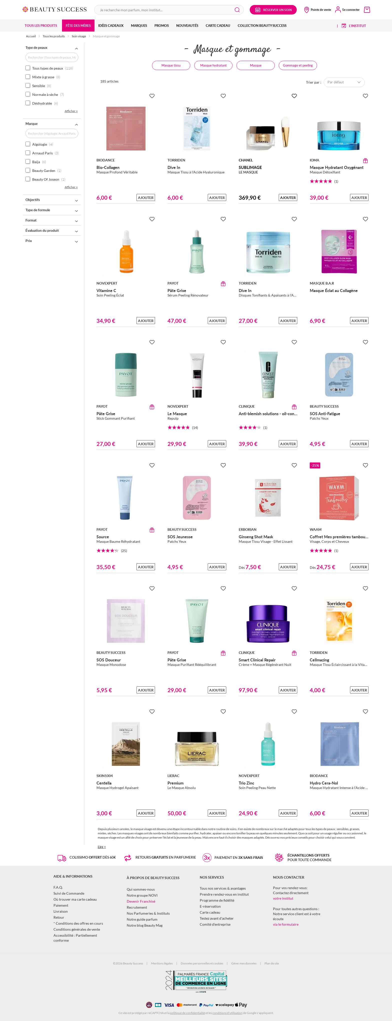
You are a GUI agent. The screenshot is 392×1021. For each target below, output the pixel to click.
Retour (59, 917)
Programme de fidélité (217, 900)
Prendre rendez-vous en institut (224, 894)
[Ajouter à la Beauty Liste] (152, 96)
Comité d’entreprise (215, 924)
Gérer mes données (243, 963)
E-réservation (210, 906)
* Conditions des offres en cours (78, 923)
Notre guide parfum (142, 919)
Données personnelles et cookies (202, 963)
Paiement (61, 905)
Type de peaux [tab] (36, 47)
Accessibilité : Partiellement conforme (75, 937)
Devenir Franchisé (141, 901)
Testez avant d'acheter (217, 918)
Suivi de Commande (69, 893)
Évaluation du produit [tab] (42, 230)
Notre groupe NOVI (142, 895)
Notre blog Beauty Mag (144, 925)
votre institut (283, 898)
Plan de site (271, 963)
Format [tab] (31, 220)
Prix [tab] (29, 240)
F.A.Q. (58, 887)
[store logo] (54, 9)
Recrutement (137, 907)
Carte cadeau (210, 912)
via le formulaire (285, 924)
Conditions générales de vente (77, 929)
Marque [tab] (32, 123)
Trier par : (313, 82)
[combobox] (169, 10)
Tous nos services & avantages (223, 888)
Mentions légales (162, 963)
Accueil (31, 36)
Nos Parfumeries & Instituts (148, 913)
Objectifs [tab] (33, 199)
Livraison (61, 911)
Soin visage (79, 36)
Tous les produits (54, 36)
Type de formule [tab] (38, 209)
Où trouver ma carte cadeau (75, 899)
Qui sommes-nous (141, 889)
